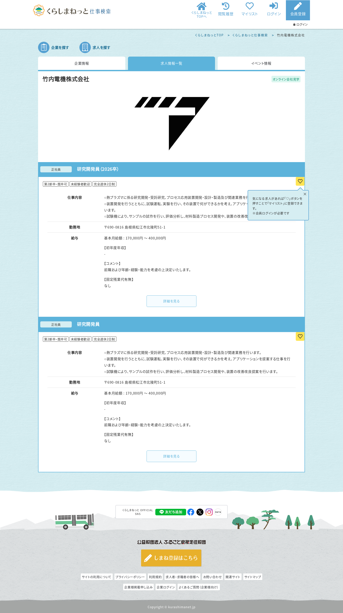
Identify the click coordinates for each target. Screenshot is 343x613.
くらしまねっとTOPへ (201, 14)
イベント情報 (261, 63)
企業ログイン (166, 587)
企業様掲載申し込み (138, 587)
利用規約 (155, 577)
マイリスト (250, 13)
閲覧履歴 (226, 13)
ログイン (274, 13)
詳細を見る (171, 301)
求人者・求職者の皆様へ (182, 577)
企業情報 (81, 63)
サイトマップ (252, 577)
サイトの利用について (97, 577)
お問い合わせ (212, 577)
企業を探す (60, 47)
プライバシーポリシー (130, 577)
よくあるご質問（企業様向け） (199, 587)
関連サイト (233, 577)
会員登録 (298, 13)
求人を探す (101, 47)
